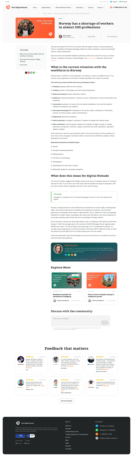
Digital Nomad (46, 7)
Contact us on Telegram (104, 425)
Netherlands (91, 58)
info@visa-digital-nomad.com (106, 438)
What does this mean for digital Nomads (30, 60)
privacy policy (75, 328)
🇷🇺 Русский (19, 443)
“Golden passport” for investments (76, 434)
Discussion (23, 65)
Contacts (68, 449)
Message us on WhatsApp (105, 430)
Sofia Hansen (67, 35)
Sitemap (28, 440)
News (67, 443)
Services (90, 7)
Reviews (68, 446)
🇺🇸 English (27, 443)
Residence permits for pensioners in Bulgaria (62, 295)
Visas (34, 7)
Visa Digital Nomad (16, 7)
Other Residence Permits (63, 7)
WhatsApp (123, 2)
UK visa (67, 437)
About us (100, 7)
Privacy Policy (19, 440)
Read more (29, 367)
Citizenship (79, 7)
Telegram (114, 2)
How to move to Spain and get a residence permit (101, 295)
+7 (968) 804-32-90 (118, 7)
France (53, 60)
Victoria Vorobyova (63, 300)
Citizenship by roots (72, 431)
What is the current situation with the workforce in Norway (32, 55)
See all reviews (66, 401)
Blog (66, 440)
